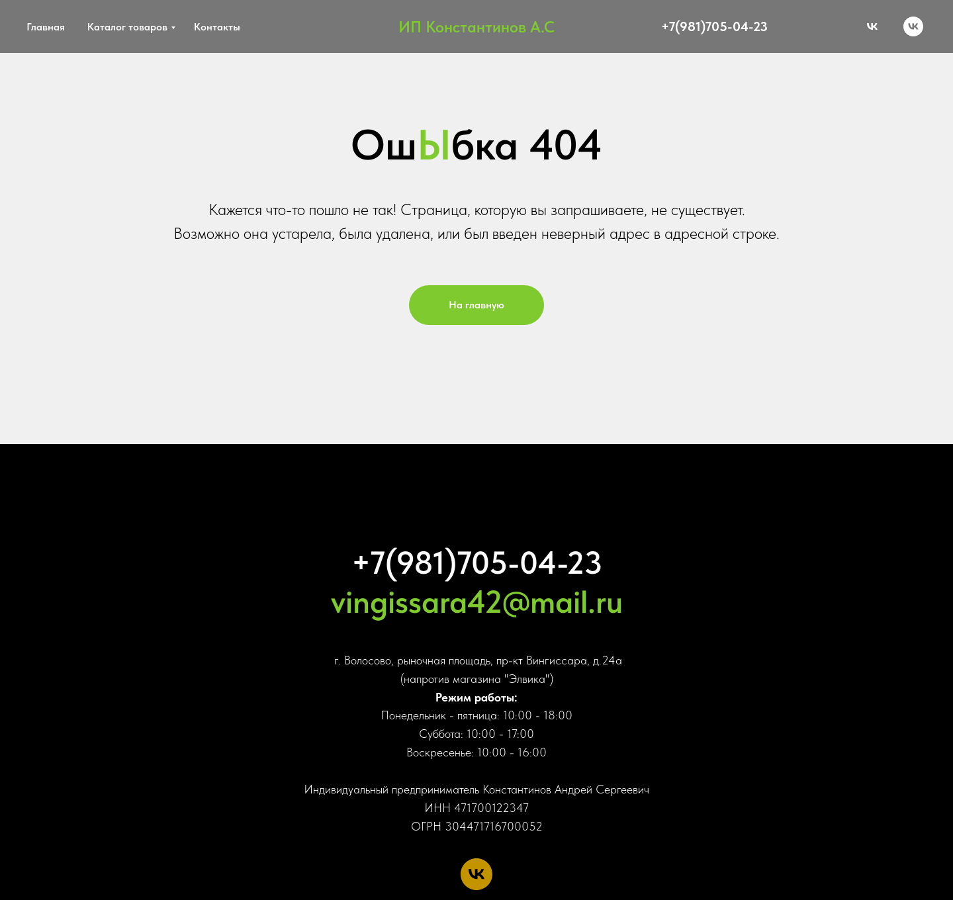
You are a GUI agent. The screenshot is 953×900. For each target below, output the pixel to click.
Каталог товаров (127, 27)
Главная (45, 27)
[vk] (913, 26)
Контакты (217, 27)
